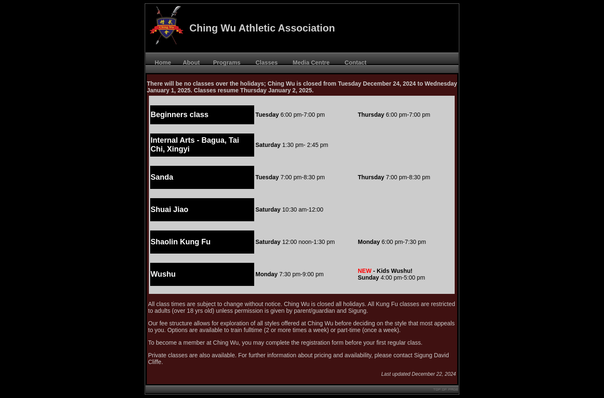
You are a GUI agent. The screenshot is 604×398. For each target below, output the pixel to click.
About (191, 62)
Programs (225, 62)
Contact (354, 62)
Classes (265, 62)
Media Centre (309, 62)
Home (161, 62)
